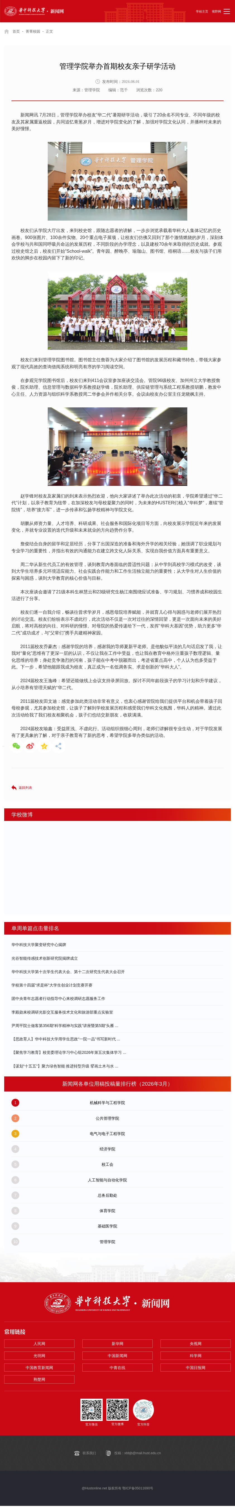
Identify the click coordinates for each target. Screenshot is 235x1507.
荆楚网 (39, 1380)
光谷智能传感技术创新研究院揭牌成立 (44, 958)
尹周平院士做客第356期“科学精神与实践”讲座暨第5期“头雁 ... (64, 1025)
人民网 (39, 1344)
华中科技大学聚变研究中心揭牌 (38, 944)
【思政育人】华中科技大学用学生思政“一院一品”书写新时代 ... (65, 1039)
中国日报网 (195, 1368)
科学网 (196, 1356)
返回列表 (25, 788)
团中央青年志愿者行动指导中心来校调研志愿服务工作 (58, 998)
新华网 (117, 1344)
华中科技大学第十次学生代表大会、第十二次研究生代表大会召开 (68, 971)
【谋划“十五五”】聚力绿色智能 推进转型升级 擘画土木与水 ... (64, 1066)
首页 (16, 31)
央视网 (196, 1344)
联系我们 (89, 1454)
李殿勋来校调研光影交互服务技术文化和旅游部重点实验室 (62, 1012)
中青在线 (117, 1368)
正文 (52, 31)
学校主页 (202, 11)
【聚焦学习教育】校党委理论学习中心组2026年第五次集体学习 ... (68, 1052)
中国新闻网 (117, 1356)
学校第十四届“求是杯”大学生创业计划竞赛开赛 (51, 985)
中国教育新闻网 (39, 1368)
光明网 (39, 1356)
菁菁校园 (34, 31)
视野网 (216, 11)
